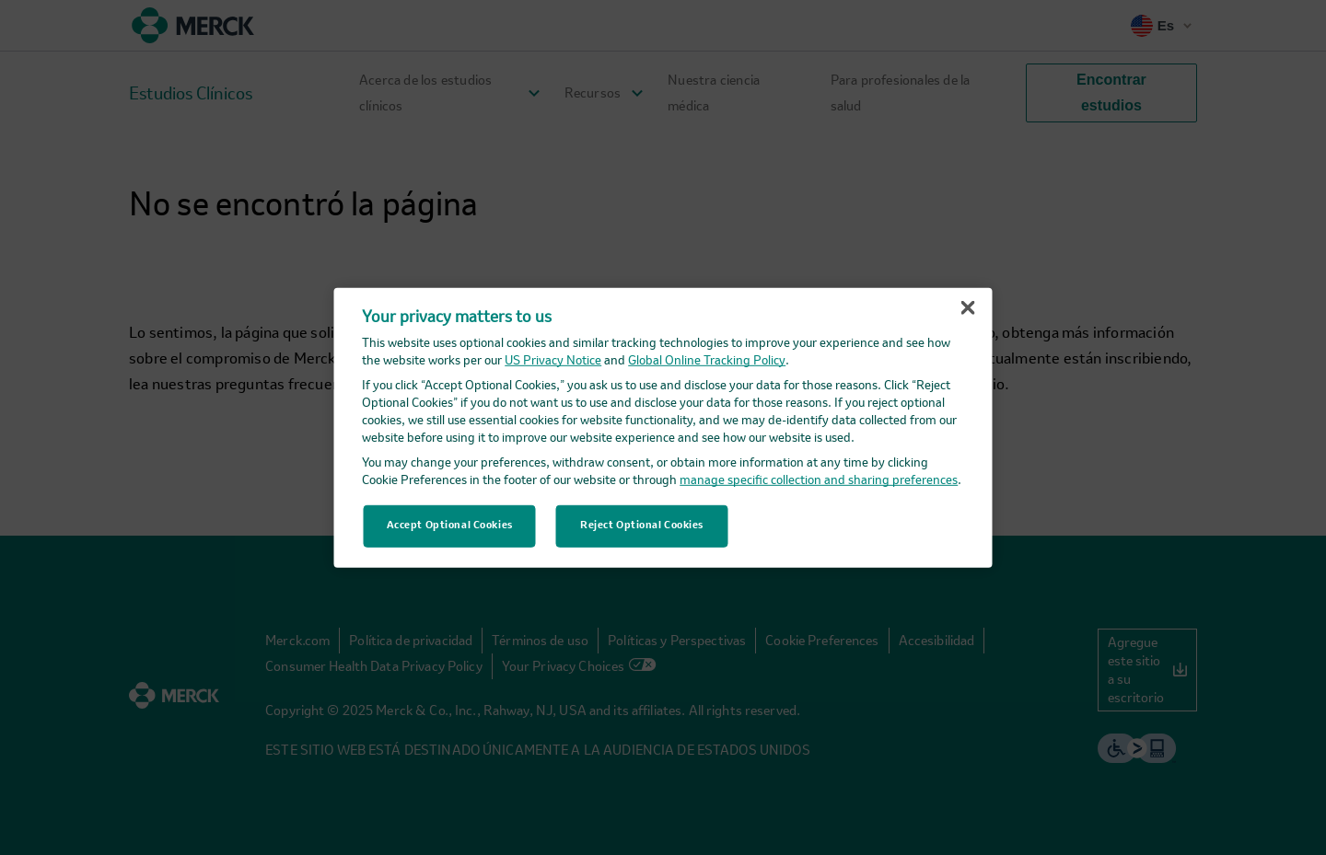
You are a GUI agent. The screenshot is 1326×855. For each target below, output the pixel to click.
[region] (663, 427)
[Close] (968, 307)
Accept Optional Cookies (450, 525)
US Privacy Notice (553, 361)
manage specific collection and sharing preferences (819, 481)
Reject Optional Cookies (642, 525)
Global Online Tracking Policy (706, 361)
